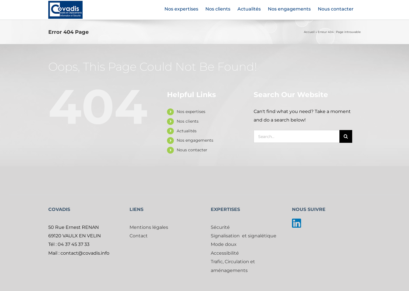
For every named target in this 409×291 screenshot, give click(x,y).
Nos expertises (191, 111)
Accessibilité (225, 253)
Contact (139, 235)
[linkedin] (296, 220)
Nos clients (188, 121)
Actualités (187, 130)
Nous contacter (192, 149)
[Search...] (296, 136)
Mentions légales (149, 227)
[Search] (345, 136)
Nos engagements (195, 140)
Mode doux (224, 244)
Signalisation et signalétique (243, 235)
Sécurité (220, 227)
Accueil (309, 32)
